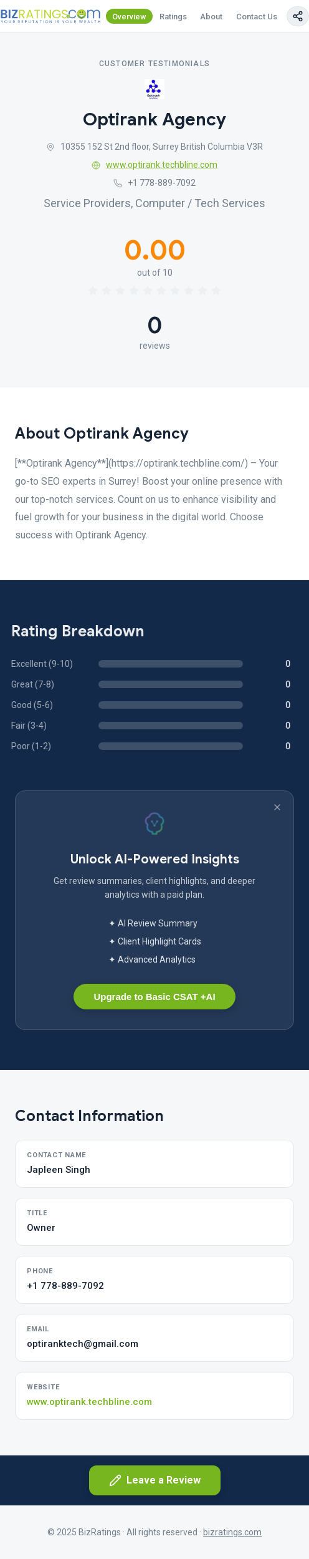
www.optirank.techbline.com (155, 165)
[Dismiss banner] (277, 807)
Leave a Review (155, 1480)
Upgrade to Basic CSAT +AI (154, 996)
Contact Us (256, 16)
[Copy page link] (298, 16)
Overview (129, 16)
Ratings (173, 16)
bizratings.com (232, 1532)
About (211, 16)
